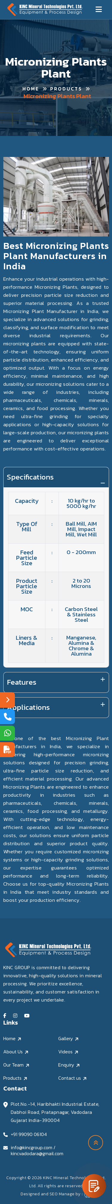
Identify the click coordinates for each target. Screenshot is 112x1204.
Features (21, 682)
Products (66, 88)
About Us (13, 1051)
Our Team (13, 1064)
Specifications (30, 476)
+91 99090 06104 (29, 1134)
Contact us (69, 1078)
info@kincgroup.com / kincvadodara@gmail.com (37, 1150)
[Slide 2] (61, 229)
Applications (28, 707)
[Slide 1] (50, 229)
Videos (65, 1051)
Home (30, 88)
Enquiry (66, 1064)
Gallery (65, 1038)
